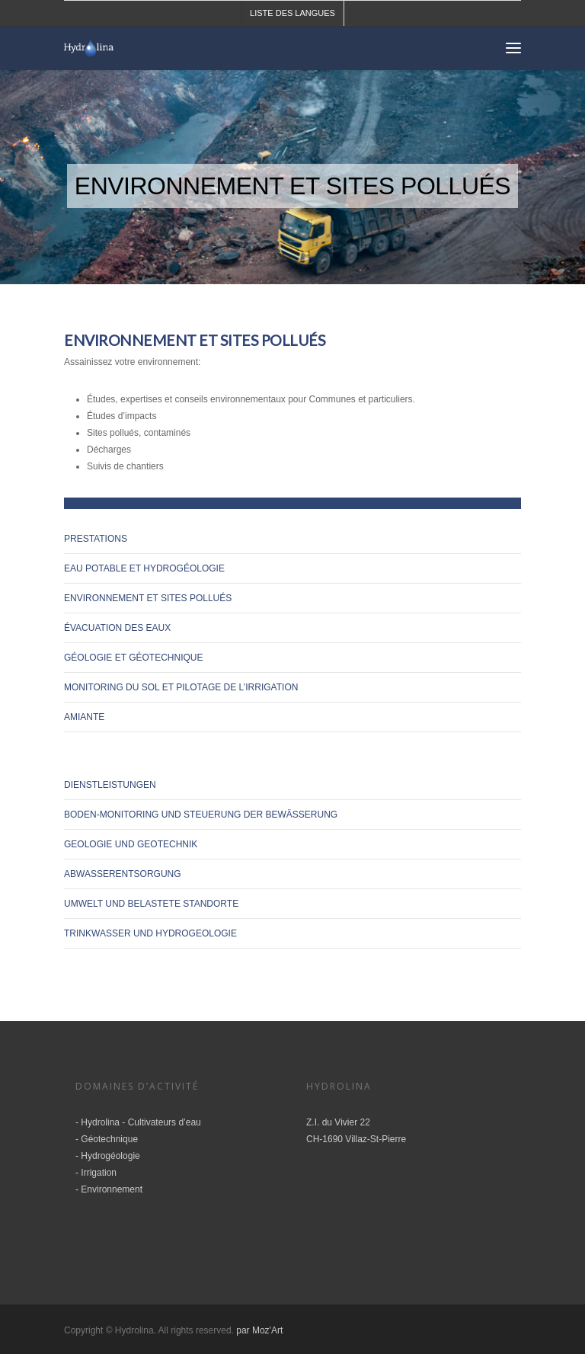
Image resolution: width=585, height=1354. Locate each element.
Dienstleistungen (110, 784)
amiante (84, 717)
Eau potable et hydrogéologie (144, 568)
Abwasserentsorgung (122, 874)
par (244, 1330)
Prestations (95, 538)
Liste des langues (292, 13)
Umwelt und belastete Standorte (151, 903)
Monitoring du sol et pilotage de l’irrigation (181, 687)
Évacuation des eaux (117, 628)
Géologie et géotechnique (133, 657)
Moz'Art (267, 1330)
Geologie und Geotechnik (130, 844)
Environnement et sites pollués (148, 598)
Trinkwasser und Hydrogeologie (150, 933)
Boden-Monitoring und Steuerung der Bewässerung (200, 814)
